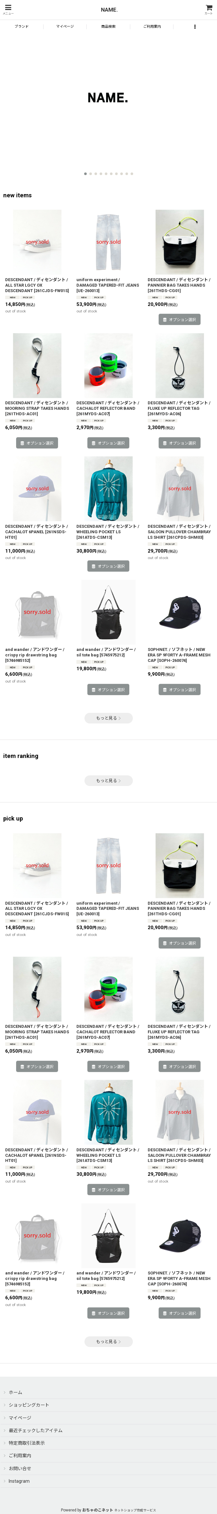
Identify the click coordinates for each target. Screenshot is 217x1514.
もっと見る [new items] (108, 718)
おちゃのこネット (97, 1510)
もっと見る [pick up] (108, 1341)
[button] (8, 9)
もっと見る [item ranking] (108, 780)
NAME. (109, 9)
